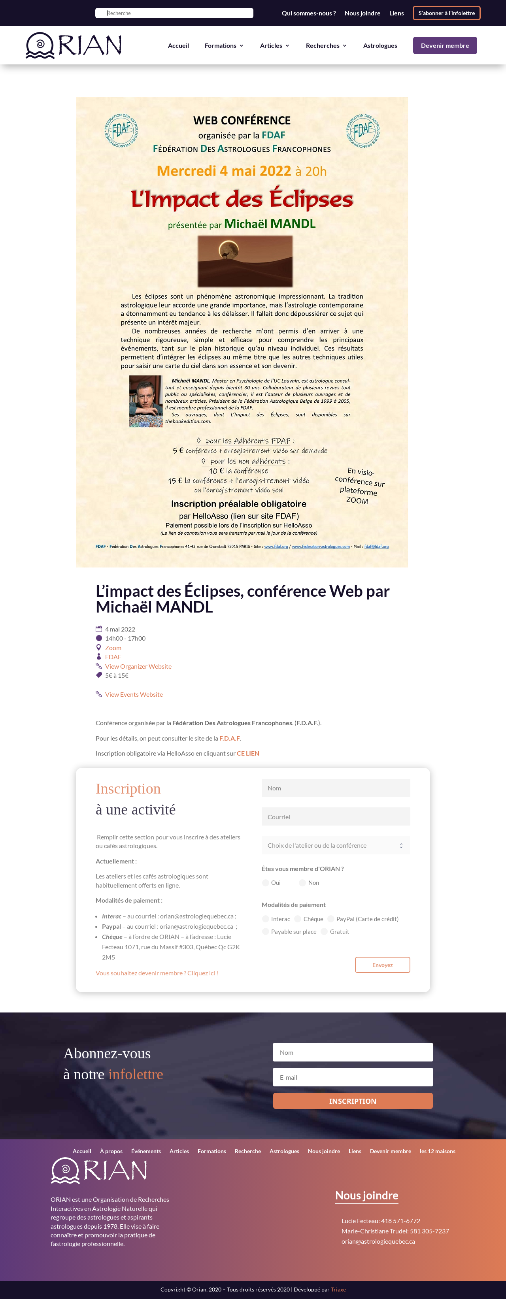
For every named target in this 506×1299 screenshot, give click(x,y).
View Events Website (134, 694)
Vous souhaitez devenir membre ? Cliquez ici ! (157, 973)
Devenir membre (445, 45)
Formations (220, 45)
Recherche (248, 1151)
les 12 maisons (437, 1151)
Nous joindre (363, 13)
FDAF (113, 656)
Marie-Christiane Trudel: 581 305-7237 (395, 1231)
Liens (396, 13)
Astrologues (380, 45)
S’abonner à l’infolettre (447, 12)
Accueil (178, 45)
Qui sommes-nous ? (309, 13)
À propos (111, 1151)
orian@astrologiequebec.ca (378, 1241)
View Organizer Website (138, 666)
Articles (271, 45)
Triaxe (338, 1289)
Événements (146, 1151)
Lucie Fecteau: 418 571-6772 (381, 1220)
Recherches (323, 45)
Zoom (113, 647)
